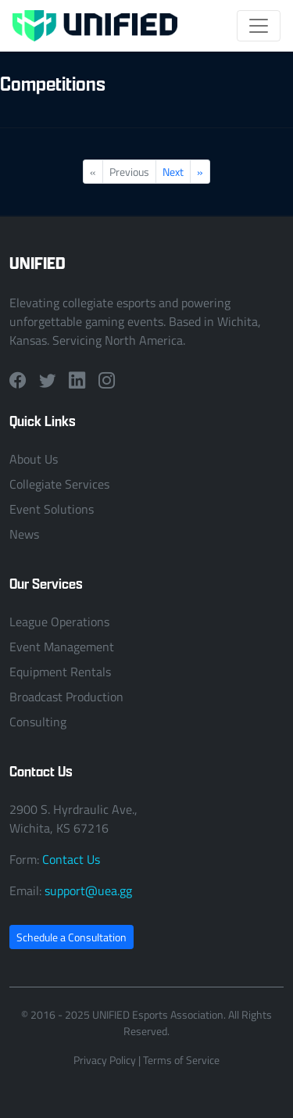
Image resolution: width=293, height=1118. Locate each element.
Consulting (37, 721)
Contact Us (71, 859)
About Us (33, 459)
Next (173, 171)
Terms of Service (181, 1059)
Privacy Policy (104, 1059)
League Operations (59, 621)
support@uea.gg (88, 890)
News (24, 534)
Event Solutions (51, 509)
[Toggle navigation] (258, 25)
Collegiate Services (59, 484)
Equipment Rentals (60, 671)
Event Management (61, 646)
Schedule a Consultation (71, 937)
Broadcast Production (66, 696)
